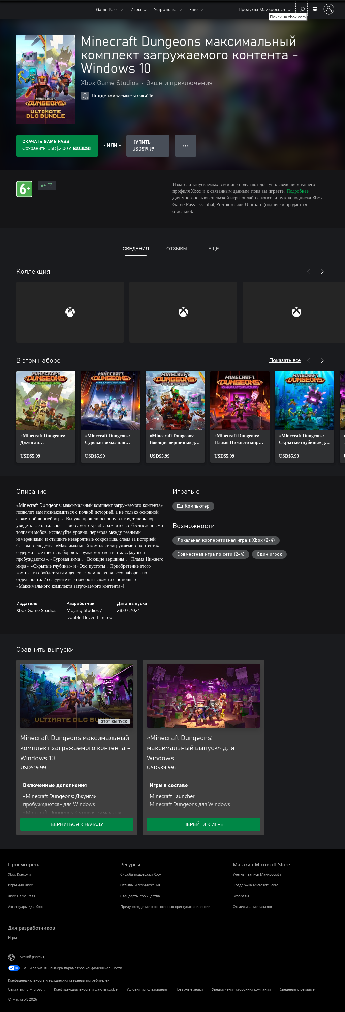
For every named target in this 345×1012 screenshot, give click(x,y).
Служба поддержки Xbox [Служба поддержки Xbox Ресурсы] (140, 874)
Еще (193, 9)
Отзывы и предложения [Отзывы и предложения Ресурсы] (140, 885)
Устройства (165, 9)
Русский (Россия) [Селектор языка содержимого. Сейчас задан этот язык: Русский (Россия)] (31, 957)
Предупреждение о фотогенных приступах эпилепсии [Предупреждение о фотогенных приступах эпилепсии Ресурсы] (165, 906)
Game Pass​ (107, 9)
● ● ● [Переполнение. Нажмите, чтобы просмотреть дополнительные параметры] (185, 145)
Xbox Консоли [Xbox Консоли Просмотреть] (19, 874)
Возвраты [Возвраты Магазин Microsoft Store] (241, 896)
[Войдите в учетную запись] (329, 9)
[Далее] (322, 271)
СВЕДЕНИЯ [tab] (136, 248)
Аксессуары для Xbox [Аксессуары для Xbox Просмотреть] (25, 906)
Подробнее (298, 191)
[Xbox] (75, 9)
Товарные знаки (189, 989)
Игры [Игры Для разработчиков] (12, 937)
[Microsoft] (31, 9)
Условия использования (147, 989)
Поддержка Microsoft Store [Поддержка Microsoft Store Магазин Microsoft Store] (255, 885)
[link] (45, 417)
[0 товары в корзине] (314, 9)
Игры (135, 9)
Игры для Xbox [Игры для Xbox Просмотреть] (20, 885)
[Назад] (308, 271)
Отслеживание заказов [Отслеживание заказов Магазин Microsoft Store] (252, 906)
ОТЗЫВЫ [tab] (176, 248)
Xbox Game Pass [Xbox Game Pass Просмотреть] (21, 896)
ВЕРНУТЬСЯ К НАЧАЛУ (77, 824)
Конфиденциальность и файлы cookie (86, 989)
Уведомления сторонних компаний (241, 989)
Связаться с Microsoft (26, 989)
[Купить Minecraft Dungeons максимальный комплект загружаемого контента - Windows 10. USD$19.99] (147, 146)
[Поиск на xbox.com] (301, 8)
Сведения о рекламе (297, 989)
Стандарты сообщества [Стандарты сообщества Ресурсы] (140, 896)
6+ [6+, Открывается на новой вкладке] (47, 185)
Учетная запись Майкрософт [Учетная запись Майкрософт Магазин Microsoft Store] (257, 874)
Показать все (285, 359)
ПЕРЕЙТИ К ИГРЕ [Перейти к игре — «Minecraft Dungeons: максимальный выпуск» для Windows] (203, 824)
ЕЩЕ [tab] (213, 248)
